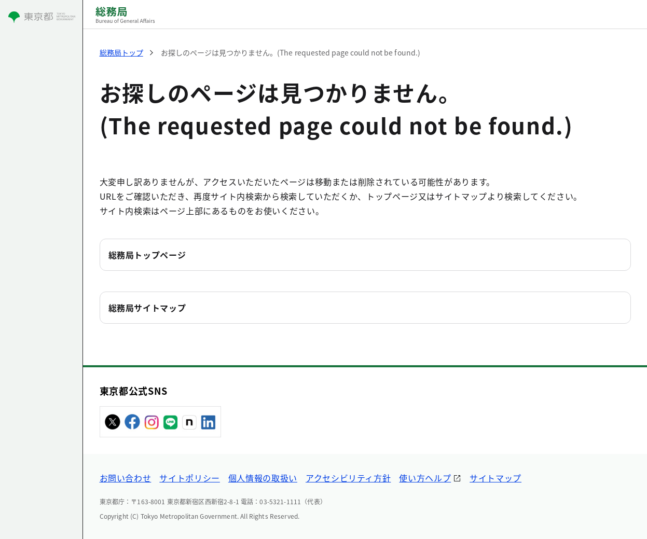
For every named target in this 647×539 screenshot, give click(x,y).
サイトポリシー (189, 478)
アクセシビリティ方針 (348, 478)
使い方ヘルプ (425, 478)
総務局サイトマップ (147, 307)
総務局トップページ (147, 254)
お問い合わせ (126, 478)
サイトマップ (495, 478)
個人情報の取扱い (262, 478)
